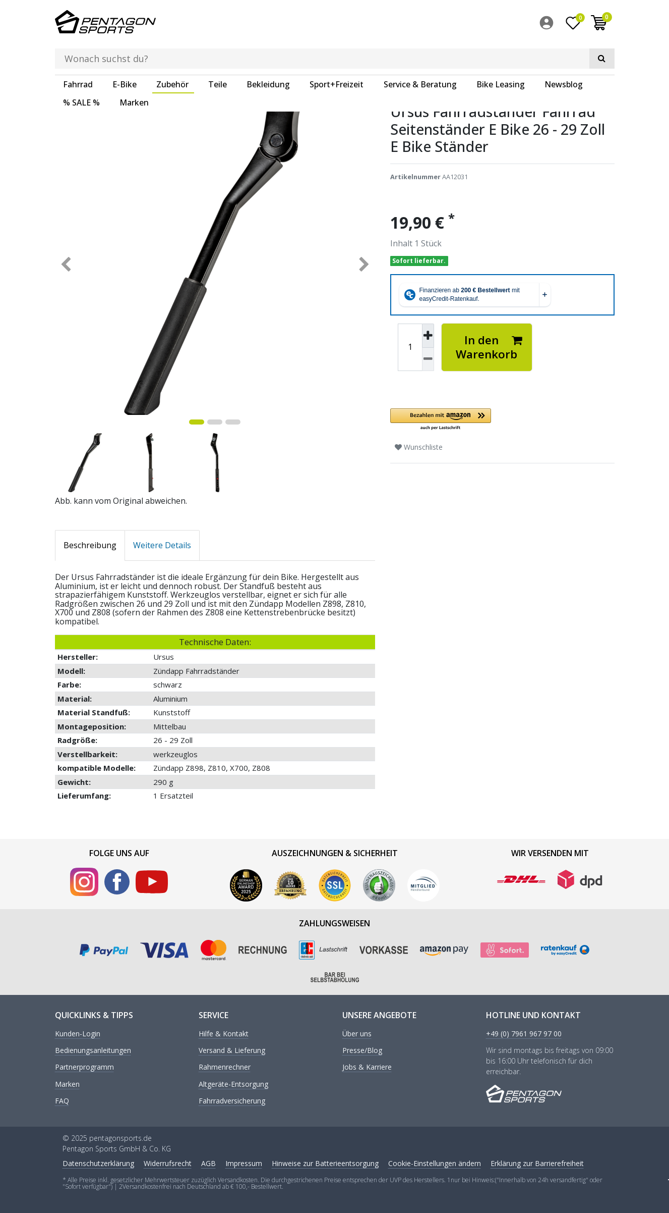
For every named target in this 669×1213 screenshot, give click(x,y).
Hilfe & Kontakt (224, 1033)
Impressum (243, 1162)
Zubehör (172, 53)
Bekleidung (268, 53)
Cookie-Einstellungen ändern (434, 1162)
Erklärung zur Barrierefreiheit (537, 1162)
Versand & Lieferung (232, 1049)
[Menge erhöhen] (428, 335)
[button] (502, 418)
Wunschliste (419, 446)
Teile (217, 53)
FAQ (62, 1100)
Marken (134, 71)
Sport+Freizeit (336, 53)
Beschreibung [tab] (90, 544)
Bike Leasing (500, 53)
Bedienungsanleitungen (93, 1049)
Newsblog (563, 53)
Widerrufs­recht (168, 1162)
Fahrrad (78, 53)
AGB (208, 1162)
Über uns (357, 1033)
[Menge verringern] (428, 359)
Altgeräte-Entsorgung (233, 1083)
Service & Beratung (420, 53)
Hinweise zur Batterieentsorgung (325, 1162)
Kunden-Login (77, 1033)
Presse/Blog (362, 1049)
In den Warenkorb (489, 346)
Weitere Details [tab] (162, 544)
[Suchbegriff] (320, 23)
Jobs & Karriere (367, 1067)
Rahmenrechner (225, 1067)
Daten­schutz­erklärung (98, 1162)
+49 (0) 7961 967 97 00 (524, 1033)
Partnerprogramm (84, 1067)
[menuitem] (549, 24)
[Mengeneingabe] (410, 346)
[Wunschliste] (572, 24)
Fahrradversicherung (232, 1100)
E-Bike (124, 53)
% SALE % (81, 71)
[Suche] (444, 23)
